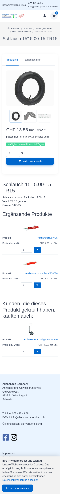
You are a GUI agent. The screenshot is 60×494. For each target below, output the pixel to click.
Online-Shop (19, 5)
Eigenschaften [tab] (33, 59)
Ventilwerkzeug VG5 (47, 238)
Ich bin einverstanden (17, 488)
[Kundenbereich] (44, 16)
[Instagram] (14, 438)
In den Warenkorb (30, 161)
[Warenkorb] (54, 16)
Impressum (8, 453)
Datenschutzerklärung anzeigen (20, 480)
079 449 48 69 (35, 3)
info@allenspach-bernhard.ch (43, 6)
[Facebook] (6, 438)
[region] (30, 60)
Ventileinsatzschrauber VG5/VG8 (41, 273)
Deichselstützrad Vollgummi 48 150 (40, 339)
